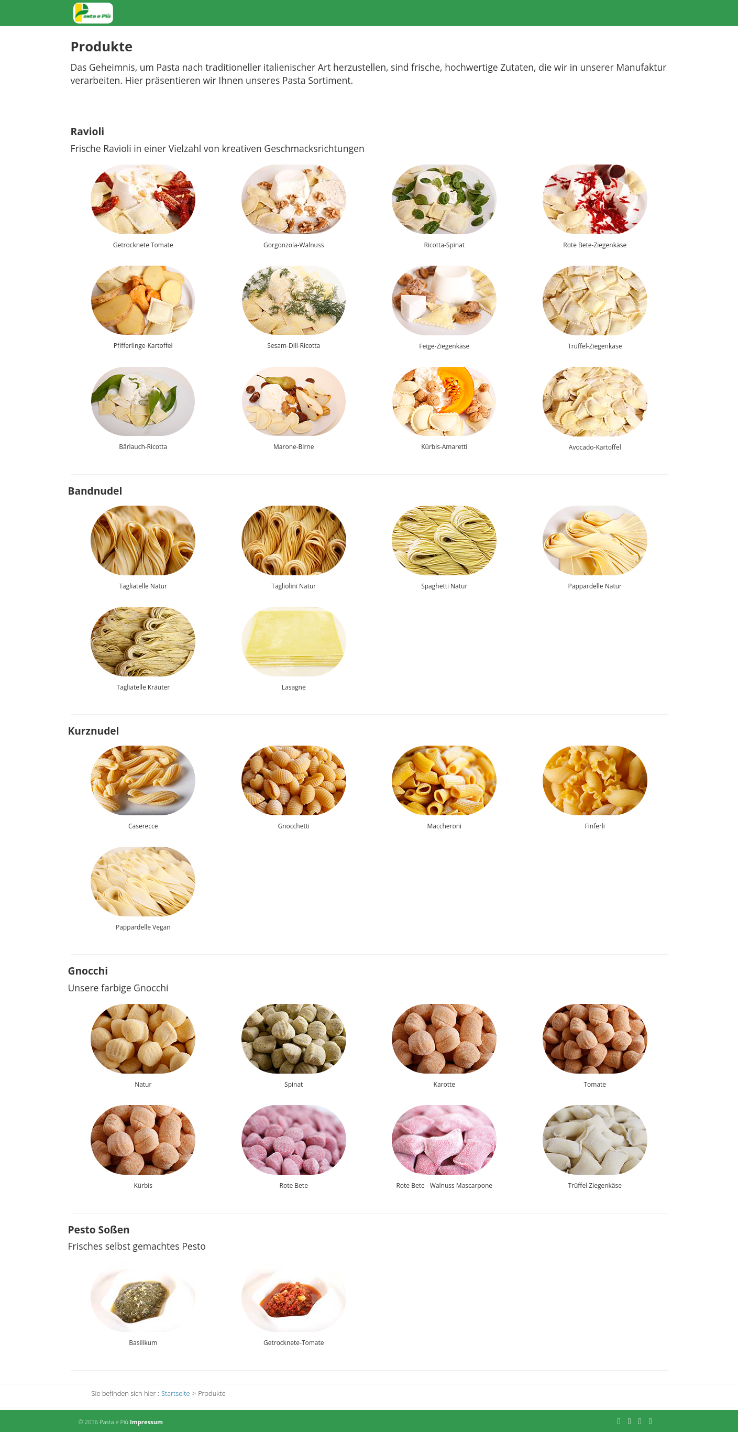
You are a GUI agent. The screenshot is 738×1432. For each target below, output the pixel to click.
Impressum (146, 1422)
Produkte (502, 13)
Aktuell (548, 13)
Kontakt (641, 13)
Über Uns (594, 13)
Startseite (452, 13)
